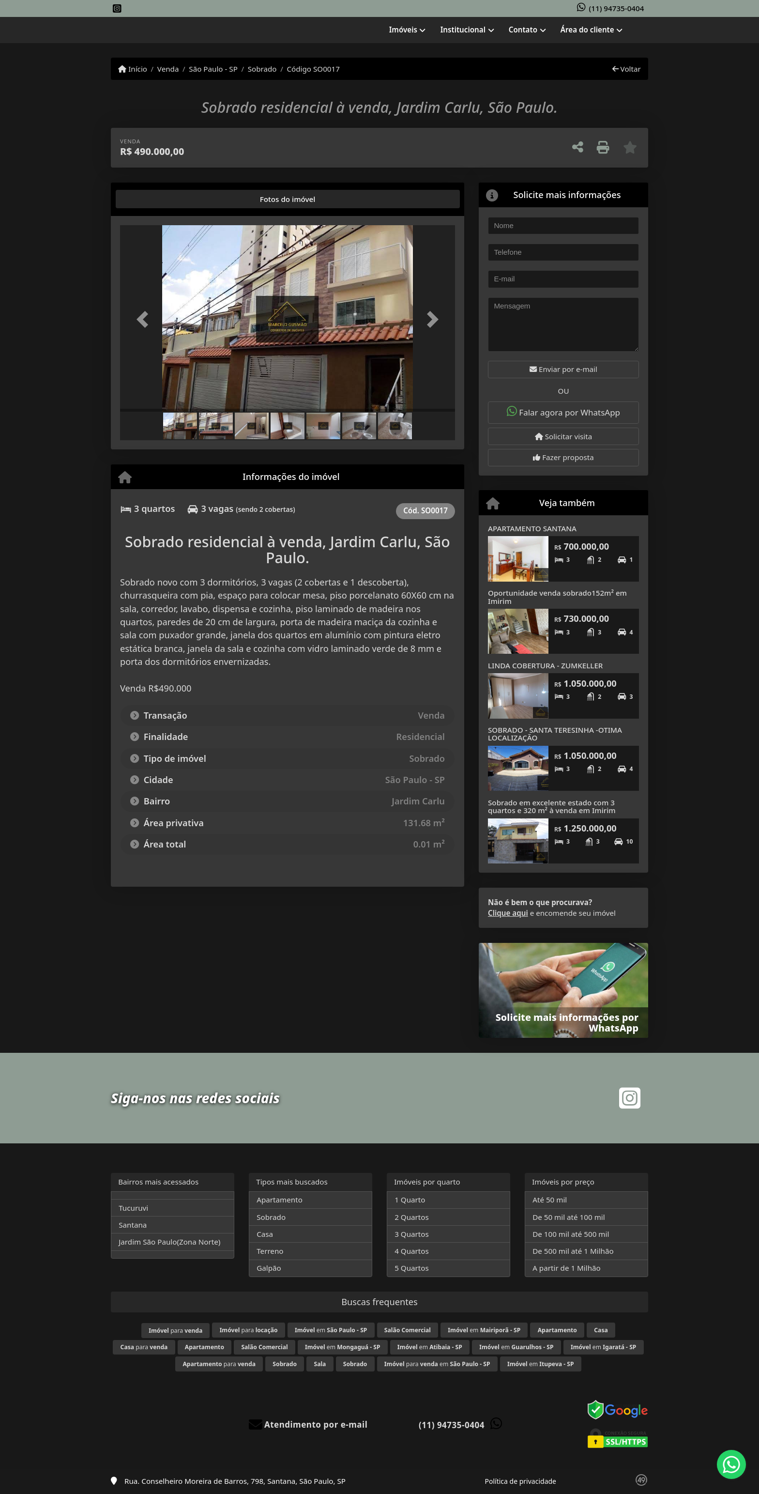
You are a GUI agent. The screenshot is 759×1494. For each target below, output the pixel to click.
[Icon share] (117, 9)
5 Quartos (412, 1268)
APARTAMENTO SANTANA (532, 528)
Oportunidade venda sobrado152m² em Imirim (557, 597)
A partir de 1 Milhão (566, 1268)
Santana (133, 1225)
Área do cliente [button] (587, 29)
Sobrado (262, 69)
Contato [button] (523, 29)
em (331, 1330)
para (175, 1330)
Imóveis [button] (403, 29)
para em (437, 1364)
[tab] (151, 199)
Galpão (269, 1268)
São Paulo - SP (213, 69)
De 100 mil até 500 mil (570, 1234)
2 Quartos (412, 1217)
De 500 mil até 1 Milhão (572, 1251)
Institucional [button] (463, 29)
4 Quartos (412, 1251)
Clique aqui (508, 913)
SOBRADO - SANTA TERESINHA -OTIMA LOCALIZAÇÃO (555, 734)
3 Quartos (412, 1234)
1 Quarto (410, 1199)
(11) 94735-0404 (616, 8)
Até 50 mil (549, 1199)
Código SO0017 (313, 69)
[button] (145, 319)
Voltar (626, 69)
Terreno (270, 1251)
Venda (168, 69)
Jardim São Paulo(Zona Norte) (169, 1242)
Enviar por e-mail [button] (563, 369)
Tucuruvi (133, 1208)
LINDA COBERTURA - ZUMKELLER (545, 665)
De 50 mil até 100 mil (568, 1217)
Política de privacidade (520, 1481)
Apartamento (280, 1199)
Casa (265, 1234)
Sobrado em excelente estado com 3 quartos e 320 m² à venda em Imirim (552, 807)
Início (132, 69)
